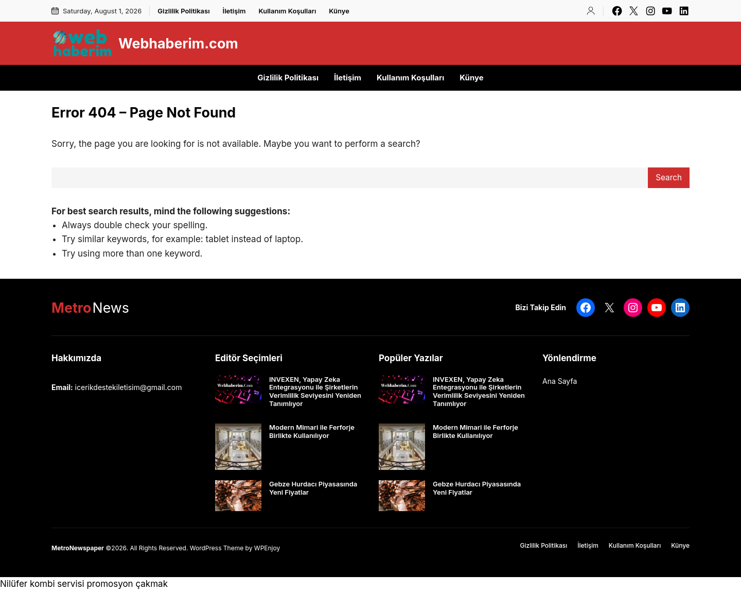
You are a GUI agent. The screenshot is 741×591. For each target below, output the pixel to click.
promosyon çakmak (127, 584)
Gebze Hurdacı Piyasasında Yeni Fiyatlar (313, 488)
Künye (339, 11)
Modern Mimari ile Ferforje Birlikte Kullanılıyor (312, 432)
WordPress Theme (216, 548)
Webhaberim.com (178, 43)
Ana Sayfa (559, 381)
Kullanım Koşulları (287, 11)
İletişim (234, 11)
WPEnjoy (267, 548)
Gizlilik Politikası (183, 11)
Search (669, 177)
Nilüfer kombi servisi (42, 584)
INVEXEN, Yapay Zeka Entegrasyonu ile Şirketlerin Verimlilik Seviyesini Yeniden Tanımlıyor (315, 392)
